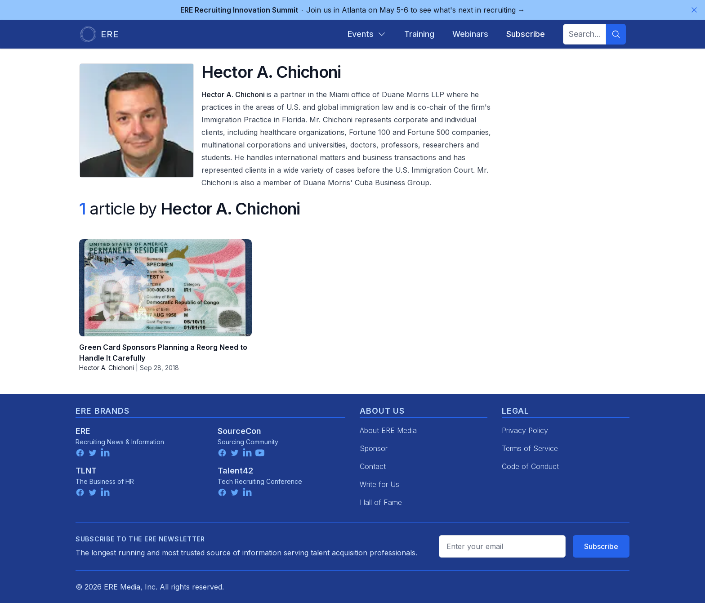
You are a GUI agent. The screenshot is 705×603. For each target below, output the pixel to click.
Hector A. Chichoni (234, 94)
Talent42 (235, 470)
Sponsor (374, 448)
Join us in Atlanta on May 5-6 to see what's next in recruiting (352, 9)
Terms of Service (530, 448)
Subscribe (601, 546)
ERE (83, 431)
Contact (373, 466)
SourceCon (239, 431)
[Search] (616, 34)
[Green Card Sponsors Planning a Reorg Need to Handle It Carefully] (165, 287)
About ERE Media (388, 430)
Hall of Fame (381, 502)
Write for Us (379, 484)
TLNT (86, 470)
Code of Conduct (530, 466)
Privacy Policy (525, 430)
